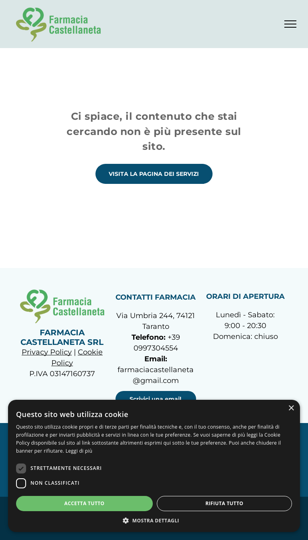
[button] (154, 520)
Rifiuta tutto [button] (224, 503)
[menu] (290, 24)
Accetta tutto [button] (84, 503)
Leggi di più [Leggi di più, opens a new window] (78, 450)
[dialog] (154, 466)
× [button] (291, 408)
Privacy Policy (47, 352)
